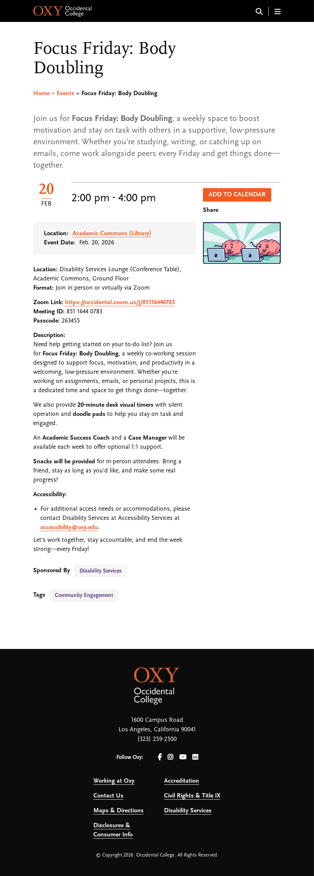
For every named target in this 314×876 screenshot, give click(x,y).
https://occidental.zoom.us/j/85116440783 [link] (120, 302)
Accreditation (181, 781)
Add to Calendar (237, 194)
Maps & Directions (118, 810)
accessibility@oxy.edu (69, 527)
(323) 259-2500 (157, 739)
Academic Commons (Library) (111, 233)
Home (41, 93)
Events (65, 93)
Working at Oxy (113, 781)
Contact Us (108, 796)
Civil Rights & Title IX (192, 796)
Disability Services (101, 571)
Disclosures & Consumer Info (113, 830)
